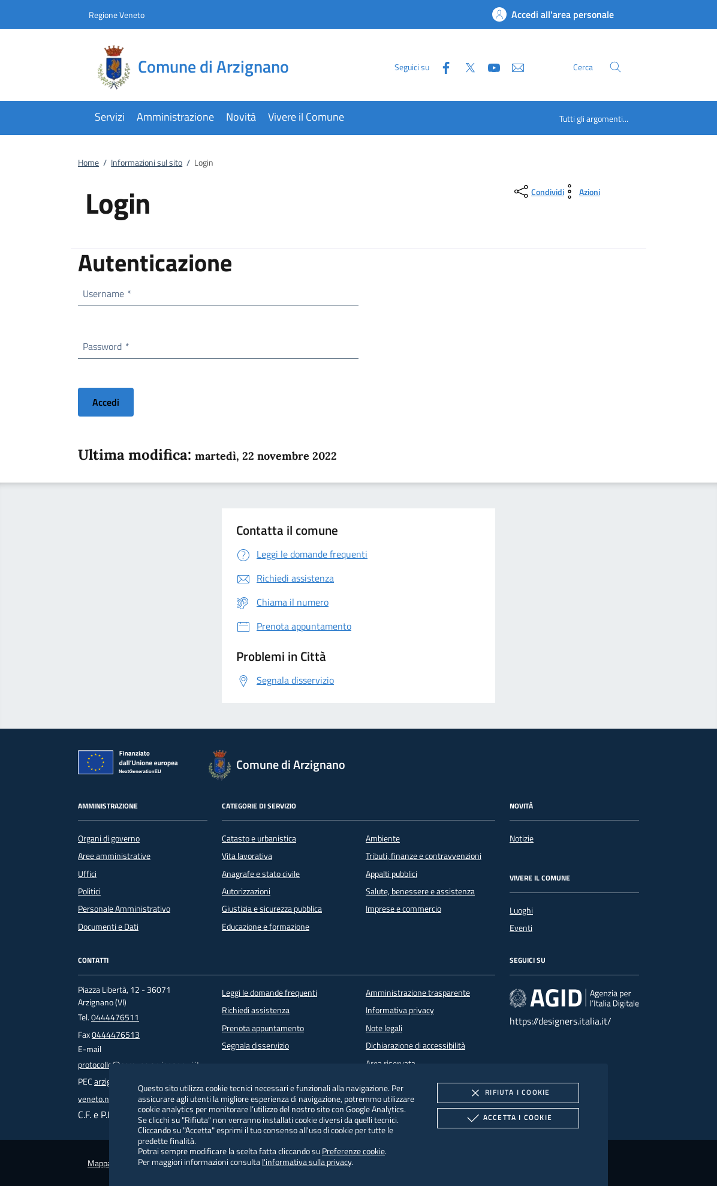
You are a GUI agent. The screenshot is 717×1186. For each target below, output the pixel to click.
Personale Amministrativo (124, 908)
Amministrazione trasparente (418, 992)
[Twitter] (465, 66)
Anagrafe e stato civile (261, 873)
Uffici (87, 873)
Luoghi (521, 910)
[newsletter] (513, 66)
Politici (89, 891)
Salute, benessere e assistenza (420, 891)
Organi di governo (109, 838)
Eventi (521, 928)
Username (107, 293)
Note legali (384, 1028)
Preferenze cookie (353, 1151)
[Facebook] (441, 66)
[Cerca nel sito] (615, 67)
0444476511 (115, 1017)
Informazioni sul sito (146, 162)
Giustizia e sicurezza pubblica (272, 908)
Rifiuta (508, 1093)
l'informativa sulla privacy (306, 1161)
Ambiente (383, 838)
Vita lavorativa (247, 855)
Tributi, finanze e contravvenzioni (423, 855)
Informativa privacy (400, 1010)
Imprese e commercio (403, 908)
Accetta (508, 1118)
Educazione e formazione (265, 926)
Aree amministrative (114, 855)
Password (105, 346)
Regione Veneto (116, 14)
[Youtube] (489, 66)
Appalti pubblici (391, 873)
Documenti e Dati (108, 926)
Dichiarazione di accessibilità (415, 1045)
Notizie (522, 838)
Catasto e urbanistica (259, 838)
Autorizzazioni (246, 891)
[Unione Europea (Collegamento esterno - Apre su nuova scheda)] (131, 764)
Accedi (105, 402)
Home (88, 162)
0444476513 (116, 1034)
